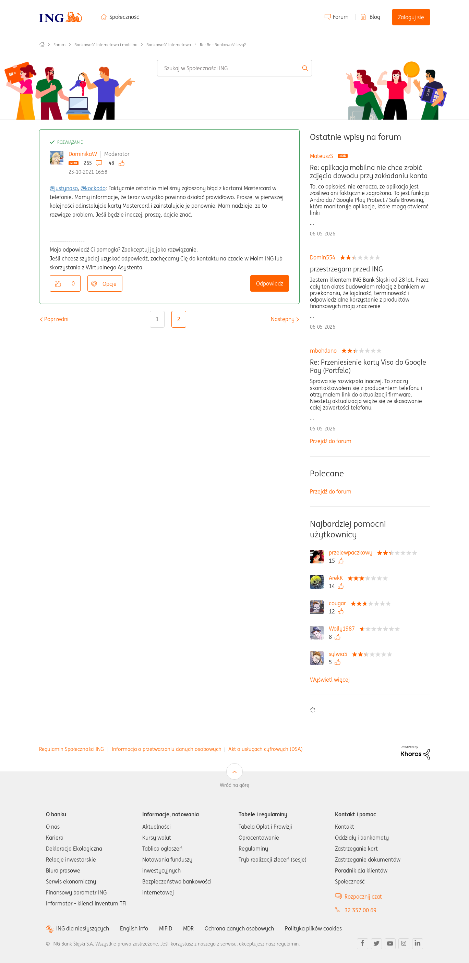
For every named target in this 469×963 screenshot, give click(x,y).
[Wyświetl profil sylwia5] (340, 653)
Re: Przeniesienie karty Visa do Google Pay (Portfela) (368, 366)
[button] (58, 283)
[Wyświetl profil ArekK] (337, 577)
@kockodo (93, 188)
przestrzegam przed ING (346, 269)
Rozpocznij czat (363, 896)
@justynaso (64, 188)
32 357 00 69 (360, 910)
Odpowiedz (269, 283)
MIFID (165, 928)
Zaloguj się (411, 17)
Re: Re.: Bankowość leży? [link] (223, 44)
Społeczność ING (42, 44)
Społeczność (124, 16)
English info (134, 928)
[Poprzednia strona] (56, 319)
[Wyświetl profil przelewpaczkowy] (352, 552)
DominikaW (83, 153)
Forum (341, 16)
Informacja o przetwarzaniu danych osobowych (166, 749)
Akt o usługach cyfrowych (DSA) (265, 749)
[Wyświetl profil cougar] (339, 603)
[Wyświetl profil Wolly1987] (343, 628)
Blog (375, 16)
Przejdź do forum (330, 441)
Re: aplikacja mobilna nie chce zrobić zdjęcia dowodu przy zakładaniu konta (369, 171)
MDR (188, 928)
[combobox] (234, 68)
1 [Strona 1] (157, 319)
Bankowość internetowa (168, 44)
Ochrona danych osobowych (239, 928)
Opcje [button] (110, 283)
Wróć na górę (234, 785)
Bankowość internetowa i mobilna (105, 44)
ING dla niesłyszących (82, 928)
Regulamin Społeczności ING (71, 749)
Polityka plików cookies (313, 928)
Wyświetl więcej (330, 679)
